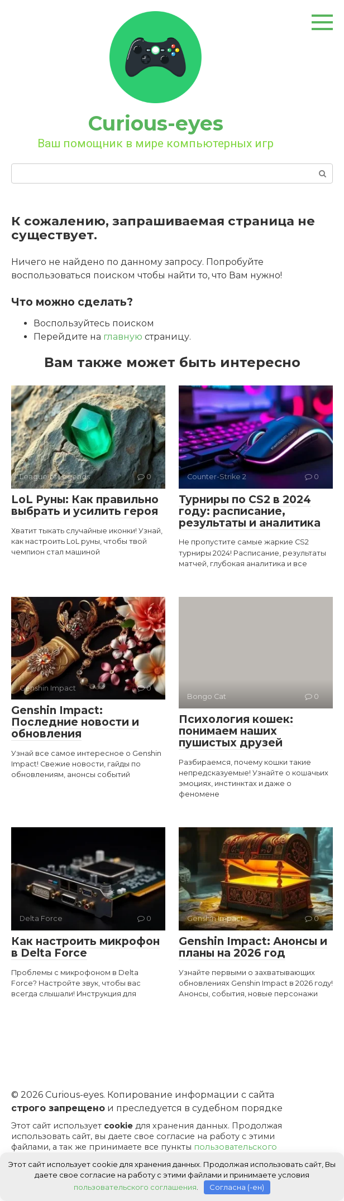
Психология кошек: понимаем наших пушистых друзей (236, 731)
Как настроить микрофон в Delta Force (85, 947)
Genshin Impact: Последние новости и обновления (75, 722)
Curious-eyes (155, 123)
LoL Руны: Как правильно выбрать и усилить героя (85, 505)
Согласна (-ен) (236, 1187)
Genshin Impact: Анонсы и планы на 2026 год (253, 947)
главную (122, 336)
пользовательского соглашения (135, 1187)
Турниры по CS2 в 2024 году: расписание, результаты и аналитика (250, 511)
